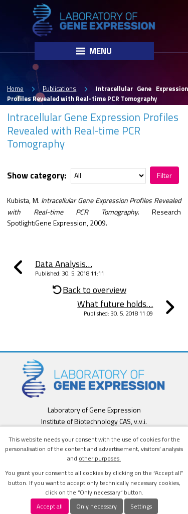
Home (15, 89)
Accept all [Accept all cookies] (50, 506)
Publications (59, 89)
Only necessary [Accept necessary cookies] (96, 506)
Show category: (36, 175)
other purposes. (100, 458)
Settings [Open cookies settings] (141, 506)
